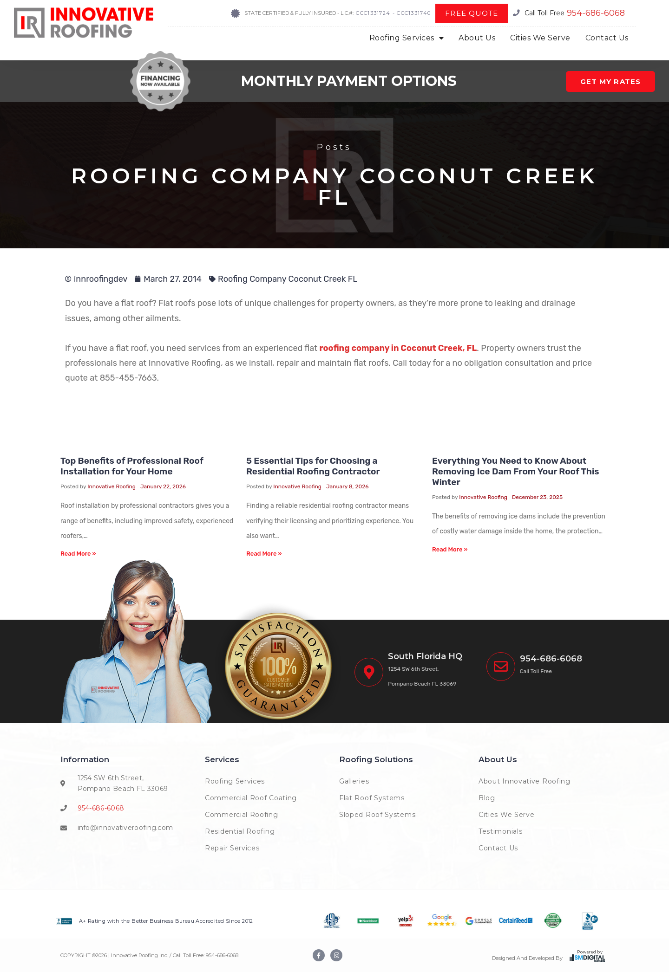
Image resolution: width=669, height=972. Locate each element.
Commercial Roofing (241, 814)
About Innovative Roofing (525, 781)
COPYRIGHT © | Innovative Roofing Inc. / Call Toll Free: (133, 955)
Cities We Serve (540, 37)
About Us (477, 37)
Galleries (354, 781)
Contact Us (607, 37)
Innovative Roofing (111, 486)
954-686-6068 (596, 13)
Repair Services (232, 848)
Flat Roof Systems (372, 798)
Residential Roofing (240, 831)
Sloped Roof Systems (377, 814)
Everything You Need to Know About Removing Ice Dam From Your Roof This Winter (515, 471)
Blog (487, 798)
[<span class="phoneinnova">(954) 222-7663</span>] (500, 666)
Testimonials (500, 831)
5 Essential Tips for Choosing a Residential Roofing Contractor (313, 466)
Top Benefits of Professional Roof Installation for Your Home (131, 466)
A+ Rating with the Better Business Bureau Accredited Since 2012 (166, 921)
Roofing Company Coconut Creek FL (287, 279)
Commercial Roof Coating (251, 798)
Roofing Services (406, 38)
